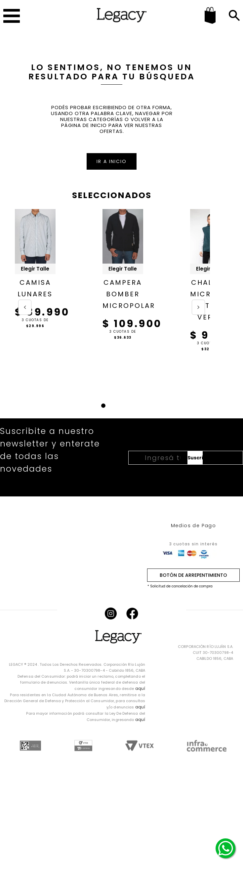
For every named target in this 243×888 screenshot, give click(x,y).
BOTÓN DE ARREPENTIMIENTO (193, 575)
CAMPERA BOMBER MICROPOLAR (122, 294)
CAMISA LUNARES (35, 288)
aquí (140, 688)
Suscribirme (195, 457)
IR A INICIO (112, 161)
